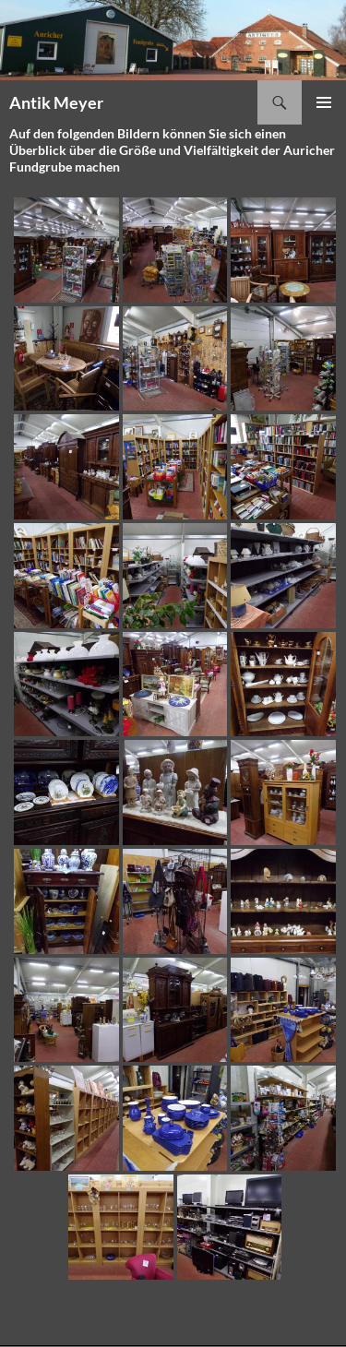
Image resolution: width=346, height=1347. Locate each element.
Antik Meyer (56, 102)
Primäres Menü (324, 102)
